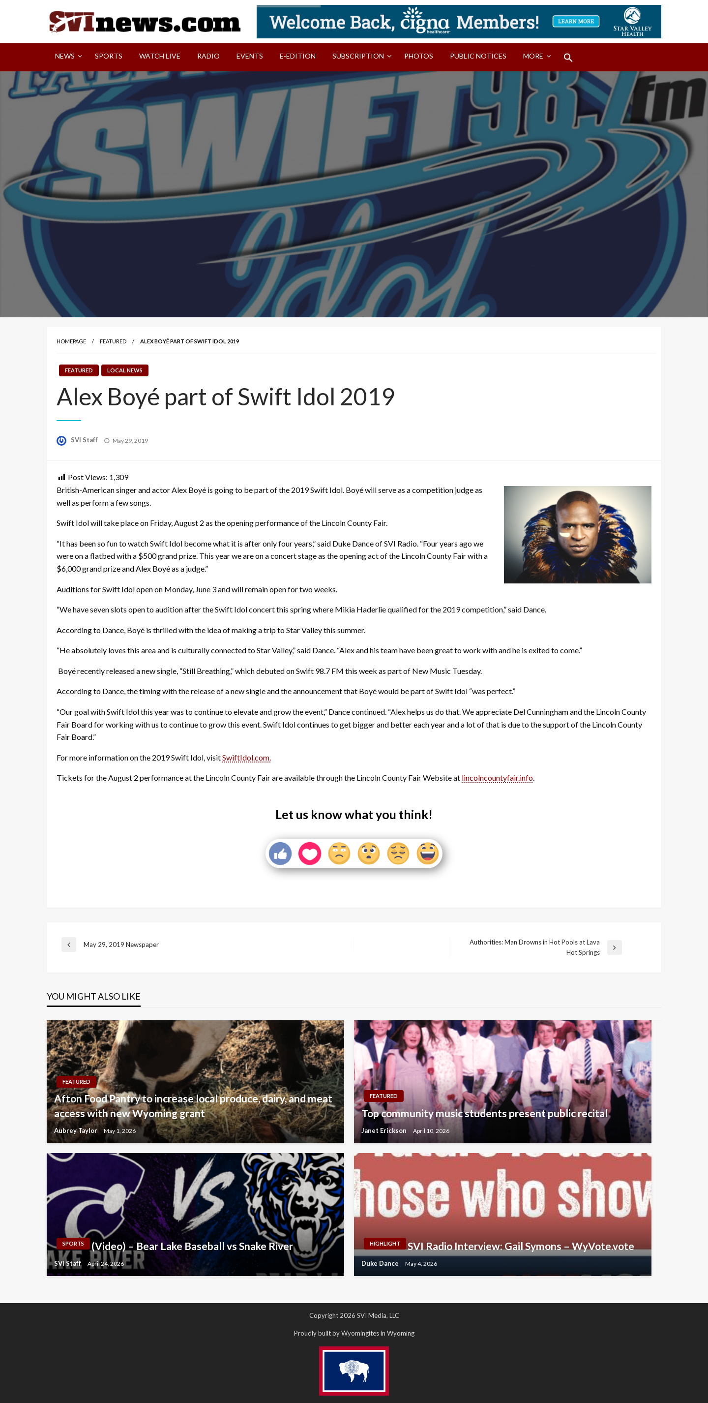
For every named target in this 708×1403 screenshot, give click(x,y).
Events (249, 56)
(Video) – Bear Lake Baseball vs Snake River (192, 1246)
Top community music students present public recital (484, 1113)
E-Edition (298, 56)
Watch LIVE (159, 56)
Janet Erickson (384, 1130)
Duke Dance (380, 1263)
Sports (108, 56)
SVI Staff (85, 440)
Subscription (358, 56)
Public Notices (478, 56)
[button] (568, 57)
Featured (113, 341)
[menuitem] (67, 57)
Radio (208, 56)
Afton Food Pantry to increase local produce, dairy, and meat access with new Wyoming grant (193, 1105)
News (65, 56)
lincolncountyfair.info (497, 777)
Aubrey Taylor (76, 1130)
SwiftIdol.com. (246, 757)
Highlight (385, 1243)
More (533, 56)
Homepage (71, 341)
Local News (125, 370)
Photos (418, 56)
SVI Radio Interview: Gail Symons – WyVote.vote (521, 1246)
